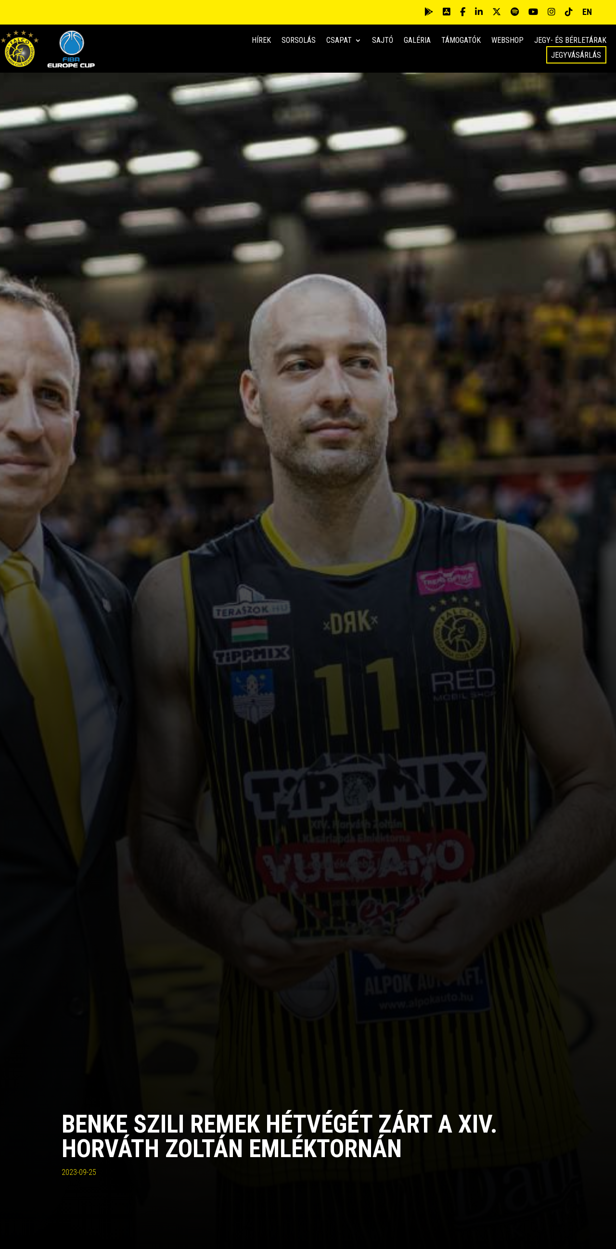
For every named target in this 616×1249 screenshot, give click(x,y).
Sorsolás (299, 41)
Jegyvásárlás (576, 55)
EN (587, 12)
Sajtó (382, 41)
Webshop (507, 41)
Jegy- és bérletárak (570, 41)
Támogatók (461, 41)
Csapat (339, 41)
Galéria (417, 41)
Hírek (261, 41)
